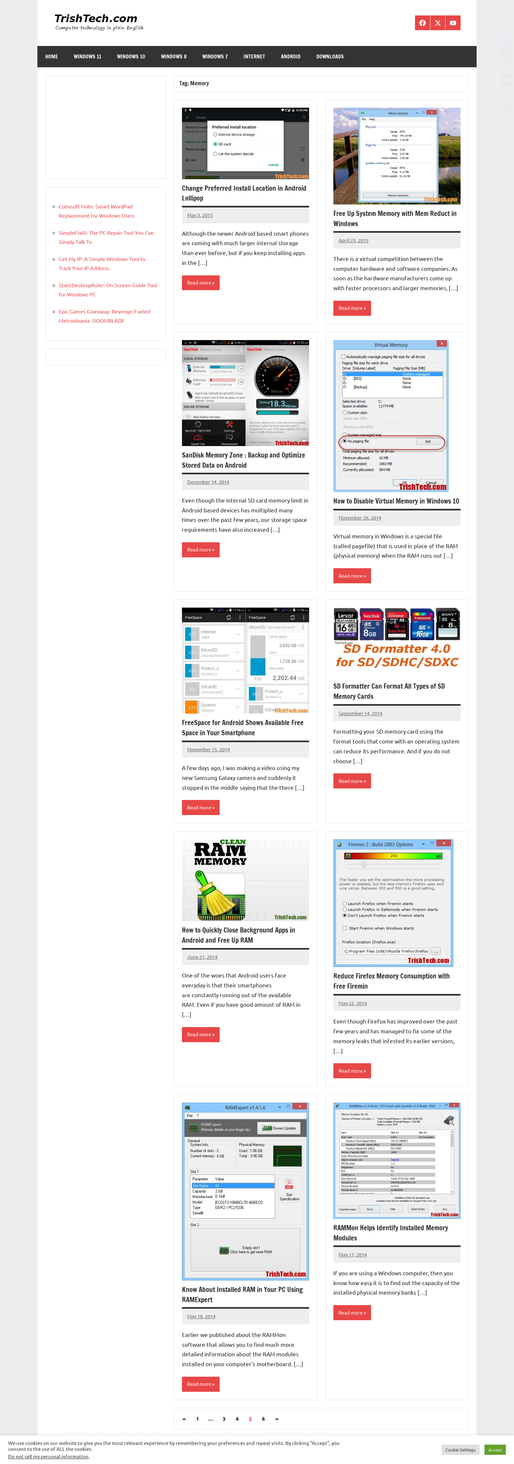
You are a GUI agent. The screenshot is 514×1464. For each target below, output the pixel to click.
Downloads (330, 56)
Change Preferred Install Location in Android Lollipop (235, 193)
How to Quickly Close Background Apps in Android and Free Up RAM (243, 946)
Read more (200, 283)
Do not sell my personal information (48, 1456)
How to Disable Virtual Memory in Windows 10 (396, 506)
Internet (254, 56)
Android (291, 56)
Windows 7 (215, 56)
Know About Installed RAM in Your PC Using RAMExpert (237, 1306)
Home (51, 56)
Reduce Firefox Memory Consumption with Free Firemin (395, 992)
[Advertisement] (105, 127)
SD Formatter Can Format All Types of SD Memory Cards (393, 702)
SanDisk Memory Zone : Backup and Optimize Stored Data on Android (234, 460)
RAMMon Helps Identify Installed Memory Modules (394, 1244)
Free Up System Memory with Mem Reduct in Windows (395, 218)
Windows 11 (87, 56)
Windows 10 (131, 56)
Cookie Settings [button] (460, 1450)
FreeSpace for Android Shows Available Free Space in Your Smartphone (239, 738)
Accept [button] (495, 1450)
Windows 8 (174, 56)
